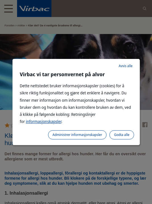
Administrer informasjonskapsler (77, 134)
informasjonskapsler (43, 121)
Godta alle (121, 134)
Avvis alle (126, 65)
